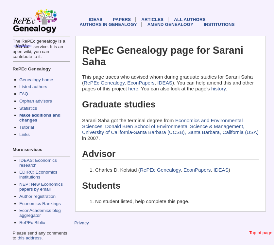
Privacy (81, 222)
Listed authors (33, 86)
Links (24, 134)
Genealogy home (36, 79)
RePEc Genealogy (104, 82)
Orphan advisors (35, 101)
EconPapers (140, 82)
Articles (152, 19)
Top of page (260, 232)
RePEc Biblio (32, 222)
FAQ (23, 93)
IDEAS (96, 19)
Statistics (28, 108)
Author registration (37, 196)
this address (30, 238)
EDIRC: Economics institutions (38, 174)
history (218, 88)
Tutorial (26, 127)
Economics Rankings (40, 203)
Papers (122, 19)
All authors (190, 19)
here (133, 88)
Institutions (219, 24)
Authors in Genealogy (108, 24)
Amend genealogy (170, 24)
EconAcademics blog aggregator (40, 213)
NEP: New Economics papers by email (41, 187)
